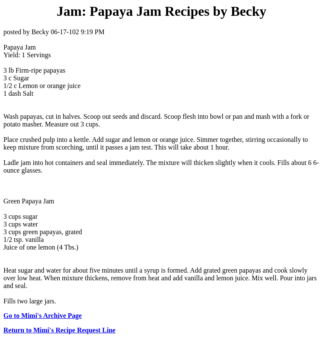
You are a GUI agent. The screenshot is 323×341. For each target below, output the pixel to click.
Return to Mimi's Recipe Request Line (59, 330)
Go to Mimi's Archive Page (42, 315)
